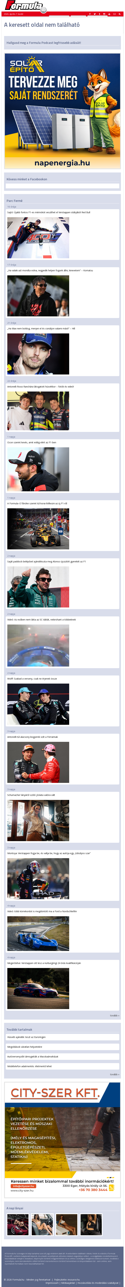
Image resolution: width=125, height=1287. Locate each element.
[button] (119, 13)
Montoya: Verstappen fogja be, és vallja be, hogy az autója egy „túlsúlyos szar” (49, 875)
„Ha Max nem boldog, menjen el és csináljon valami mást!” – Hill (41, 350)
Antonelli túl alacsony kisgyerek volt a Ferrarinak (38, 759)
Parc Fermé (14, 200)
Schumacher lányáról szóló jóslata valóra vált (38, 817)
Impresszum (52, 1282)
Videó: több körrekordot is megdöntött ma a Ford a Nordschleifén (42, 930)
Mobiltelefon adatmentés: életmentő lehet (29, 1066)
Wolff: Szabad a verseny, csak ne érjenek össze (38, 701)
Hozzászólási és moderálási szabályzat (97, 1282)
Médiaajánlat (68, 1282)
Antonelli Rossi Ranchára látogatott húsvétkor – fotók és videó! (40, 407)
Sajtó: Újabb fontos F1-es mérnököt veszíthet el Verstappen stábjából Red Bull (48, 234)
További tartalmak (19, 1029)
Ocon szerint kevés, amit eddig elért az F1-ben (38, 466)
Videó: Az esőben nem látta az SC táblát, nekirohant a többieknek (41, 642)
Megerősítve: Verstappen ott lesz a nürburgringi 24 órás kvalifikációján (44, 985)
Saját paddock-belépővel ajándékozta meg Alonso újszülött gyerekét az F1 (46, 583)
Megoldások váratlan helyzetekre (24, 1046)
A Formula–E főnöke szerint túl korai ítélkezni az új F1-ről (38, 525)
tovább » (114, 1015)
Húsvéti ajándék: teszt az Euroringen (26, 1037)
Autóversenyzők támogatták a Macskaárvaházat (32, 1056)
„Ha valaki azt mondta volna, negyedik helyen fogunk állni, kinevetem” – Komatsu (50, 292)
